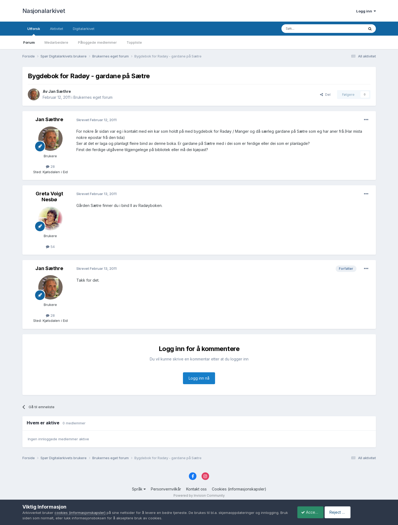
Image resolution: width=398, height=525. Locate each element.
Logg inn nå (199, 378)
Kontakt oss (196, 489)
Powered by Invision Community (199, 495)
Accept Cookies (312, 512)
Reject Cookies (356, 512)
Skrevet (96, 120)
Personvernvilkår (166, 489)
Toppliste (134, 42)
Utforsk (33, 31)
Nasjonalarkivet (43, 10)
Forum (29, 42)
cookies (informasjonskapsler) (80, 512)
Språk (139, 489)
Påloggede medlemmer (97, 42)
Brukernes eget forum (93, 97)
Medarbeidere (56, 42)
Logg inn (366, 11)
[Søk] (308, 28)
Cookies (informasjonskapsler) (239, 489)
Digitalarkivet (83, 28)
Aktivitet (56, 28)
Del (325, 94)
